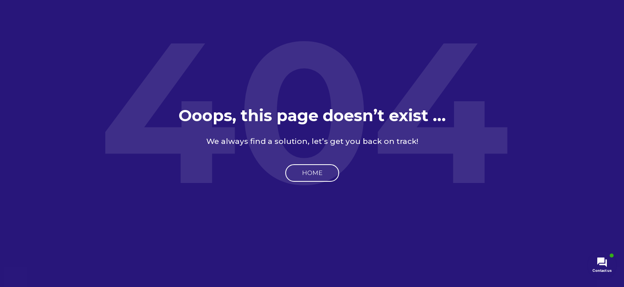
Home (312, 173)
